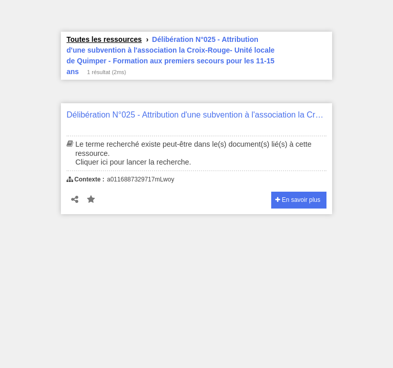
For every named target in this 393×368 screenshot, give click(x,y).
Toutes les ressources (104, 39)
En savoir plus (297, 199)
